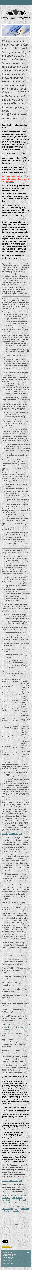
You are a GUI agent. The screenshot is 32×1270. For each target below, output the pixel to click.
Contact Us (16, 1202)
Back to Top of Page (16, 1224)
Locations (25, 1209)
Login (28, 1252)
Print (5, 1252)
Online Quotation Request (12, 834)
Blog (17, 1209)
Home (5, 1195)
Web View (26, 1254)
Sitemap (10, 1252)
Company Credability (11, 1211)
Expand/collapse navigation (16, 2)
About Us (13, 1195)
